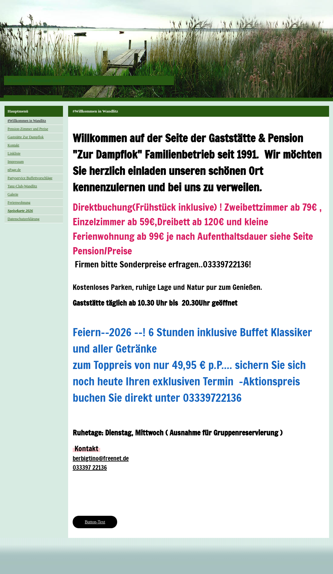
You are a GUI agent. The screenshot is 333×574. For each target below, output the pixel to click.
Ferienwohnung (19, 202)
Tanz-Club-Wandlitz (22, 186)
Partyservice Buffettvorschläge (30, 178)
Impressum (16, 161)
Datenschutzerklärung (23, 219)
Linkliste (14, 153)
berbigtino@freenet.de (101, 458)
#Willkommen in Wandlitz (27, 121)
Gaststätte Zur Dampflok (26, 137)
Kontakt (13, 145)
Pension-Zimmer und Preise (28, 129)
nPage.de (14, 170)
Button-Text (95, 522)
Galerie (13, 194)
